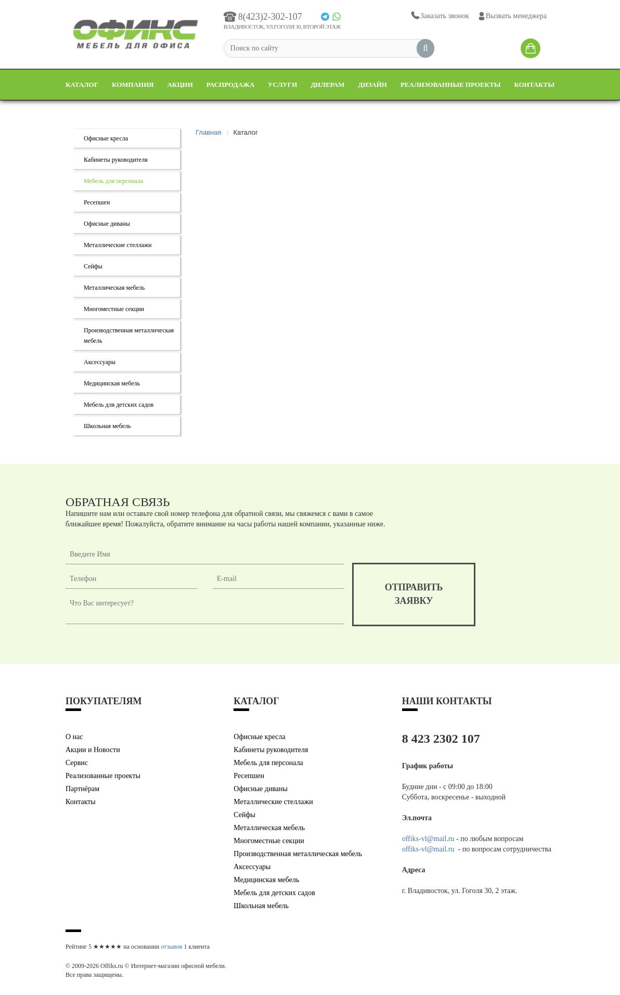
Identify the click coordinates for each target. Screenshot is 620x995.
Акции (180, 84)
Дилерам (327, 84)
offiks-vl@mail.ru (428, 839)
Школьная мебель (107, 426)
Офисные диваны (107, 223)
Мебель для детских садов (118, 404)
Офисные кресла (106, 138)
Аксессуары (99, 362)
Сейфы (93, 266)
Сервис (77, 763)
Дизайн (372, 84)
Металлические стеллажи (118, 245)
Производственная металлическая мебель (298, 854)
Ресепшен (97, 202)
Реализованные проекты (451, 84)
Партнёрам (82, 789)
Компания (133, 84)
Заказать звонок (439, 15)
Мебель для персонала (113, 181)
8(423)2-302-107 (263, 16)
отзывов (171, 946)
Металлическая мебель (114, 287)
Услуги (282, 84)
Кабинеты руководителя (116, 159)
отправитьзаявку (414, 594)
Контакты (534, 84)
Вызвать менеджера (512, 16)
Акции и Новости (93, 750)
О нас (74, 737)
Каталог (82, 84)
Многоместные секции (114, 309)
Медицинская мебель (112, 383)
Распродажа (230, 84)
